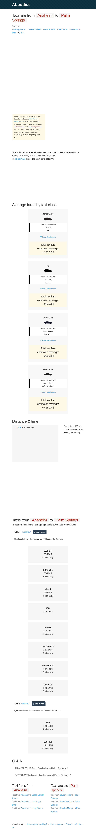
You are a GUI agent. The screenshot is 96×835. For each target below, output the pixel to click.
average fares (19, 29)
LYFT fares (63, 29)
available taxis (35, 29)
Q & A (21, 33)
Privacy (69, 824)
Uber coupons (56, 824)
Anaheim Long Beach (27, 808)
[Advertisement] (48, 52)
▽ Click (18, 427)
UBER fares (49, 29)
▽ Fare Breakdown (48, 237)
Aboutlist (21, 4)
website (25, 532)
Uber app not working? (36, 824)
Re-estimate (19, 159)
